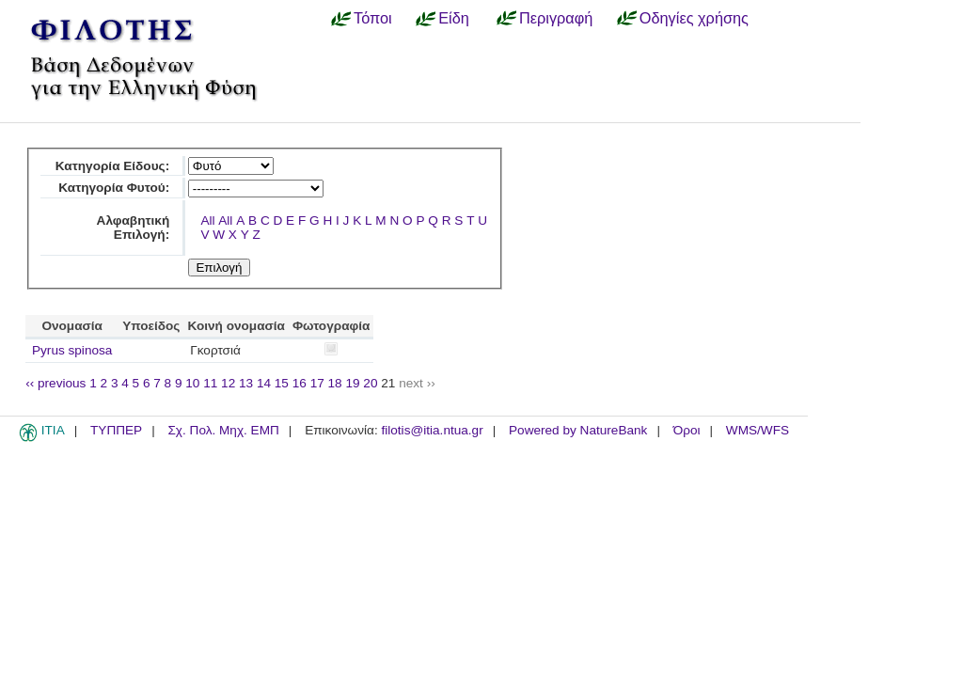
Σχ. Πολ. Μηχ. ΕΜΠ (222, 430)
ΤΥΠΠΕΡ (116, 430)
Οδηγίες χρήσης (694, 17)
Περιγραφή (555, 17)
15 (282, 383)
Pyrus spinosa (72, 350)
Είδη (453, 17)
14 (264, 383)
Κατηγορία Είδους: (112, 166)
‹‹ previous (55, 383)
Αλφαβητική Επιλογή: (133, 227)
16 (299, 383)
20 (370, 383)
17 (317, 383)
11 (210, 383)
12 (228, 383)
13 (246, 383)
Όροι (687, 430)
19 (352, 383)
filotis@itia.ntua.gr (431, 430)
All (207, 220)
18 (335, 383)
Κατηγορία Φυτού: (113, 188)
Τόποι (373, 17)
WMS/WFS (757, 430)
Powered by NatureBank (578, 430)
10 (192, 383)
